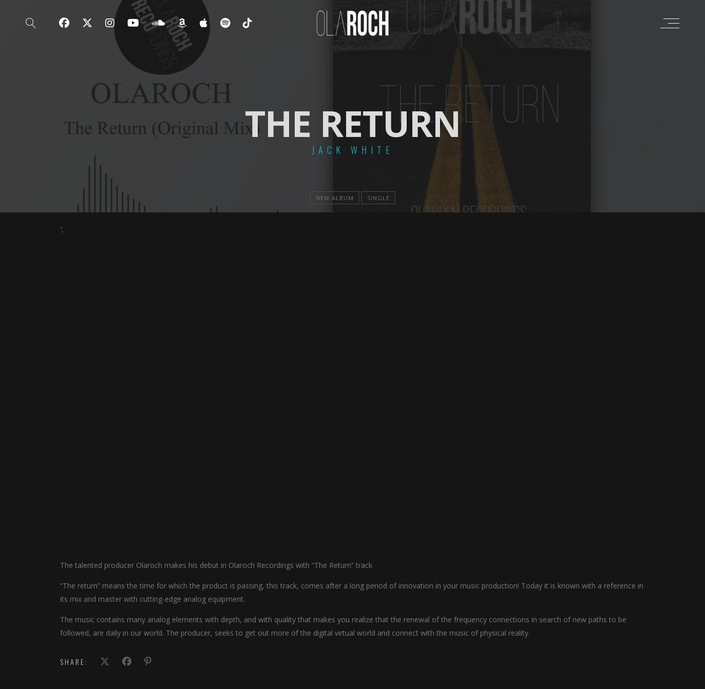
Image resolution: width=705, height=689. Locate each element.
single (378, 198)
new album (335, 198)
